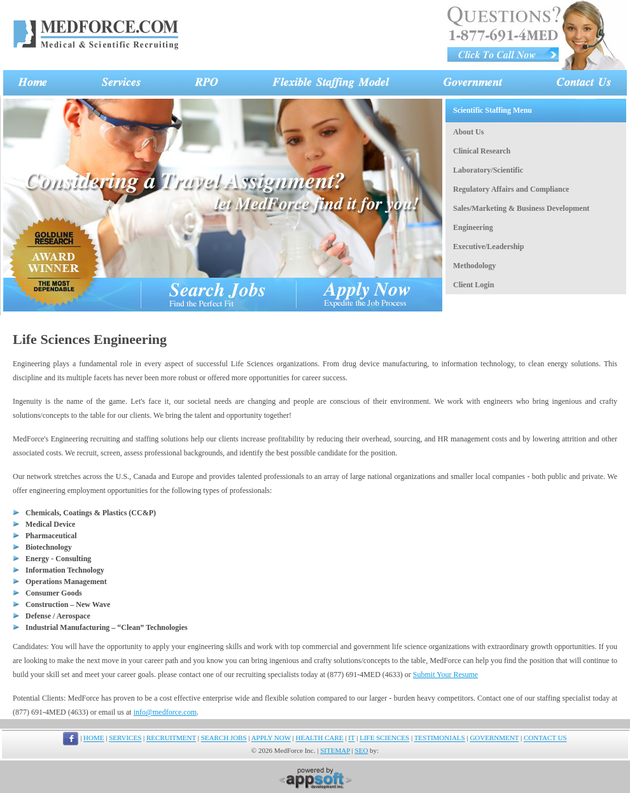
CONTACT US (545, 738)
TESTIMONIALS (439, 738)
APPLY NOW (271, 738)
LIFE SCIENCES (384, 738)
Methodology (474, 265)
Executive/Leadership (488, 246)
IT (351, 738)
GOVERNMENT (494, 738)
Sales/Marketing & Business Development (521, 208)
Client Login (473, 284)
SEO (361, 750)
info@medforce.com (165, 712)
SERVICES (125, 738)
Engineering (473, 227)
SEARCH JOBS (224, 738)
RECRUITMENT (171, 738)
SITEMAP (335, 750)
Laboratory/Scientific (488, 170)
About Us (468, 131)
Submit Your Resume (445, 674)
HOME (93, 738)
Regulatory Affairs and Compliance (511, 189)
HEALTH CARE (320, 738)
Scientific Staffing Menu (492, 110)
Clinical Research (481, 150)
